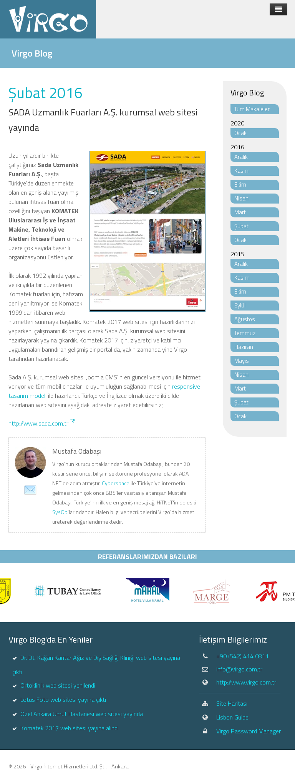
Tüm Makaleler (252, 109)
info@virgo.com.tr (239, 669)
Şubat (241, 226)
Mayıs (241, 360)
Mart (240, 212)
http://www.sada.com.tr (41, 423)
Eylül (239, 305)
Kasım (242, 170)
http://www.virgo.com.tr (246, 682)
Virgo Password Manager (248, 731)
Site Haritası (231, 703)
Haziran (243, 346)
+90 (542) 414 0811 (242, 656)
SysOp (60, 512)
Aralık (241, 156)
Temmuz (244, 333)
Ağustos (244, 319)
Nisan (241, 198)
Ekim (240, 184)
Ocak (240, 133)
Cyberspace (115, 483)
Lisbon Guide (232, 717)
